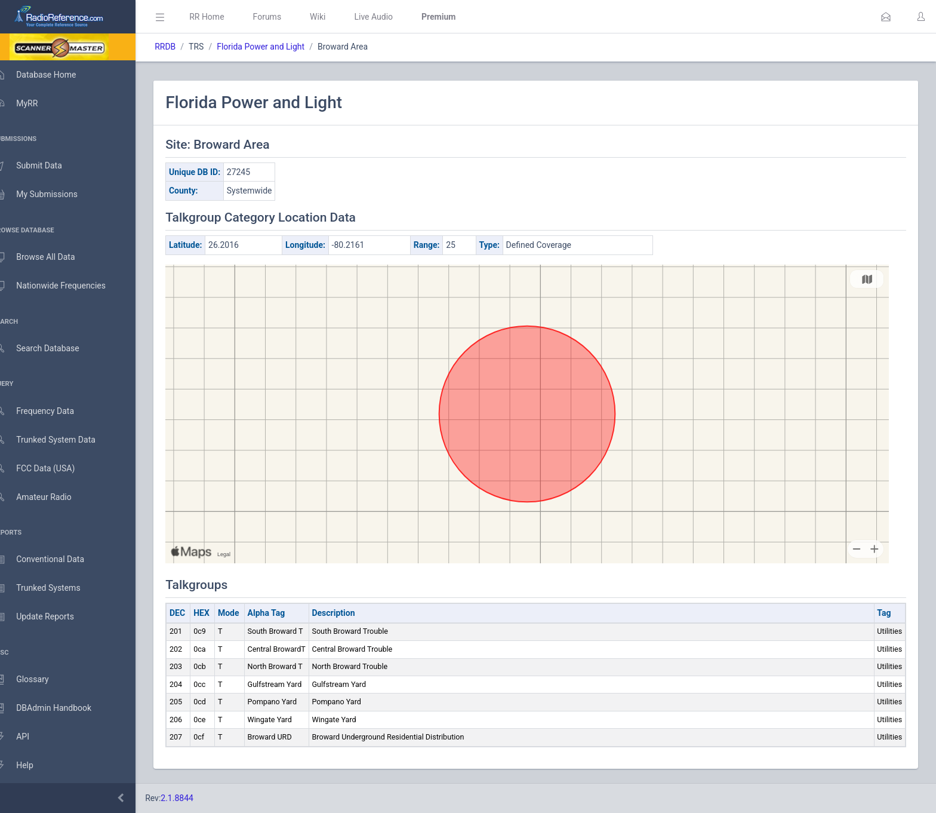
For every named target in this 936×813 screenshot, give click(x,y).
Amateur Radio (44, 497)
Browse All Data (46, 257)
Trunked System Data (56, 440)
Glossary (33, 679)
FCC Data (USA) (46, 469)
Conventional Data (50, 559)
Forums (284, 17)
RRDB (182, 46)
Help (25, 765)
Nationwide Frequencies (61, 286)
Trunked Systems (48, 588)
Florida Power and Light (278, 46)
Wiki (335, 17)
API (23, 737)
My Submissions (47, 194)
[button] (885, 17)
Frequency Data (45, 411)
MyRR (27, 103)
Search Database (48, 348)
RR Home (224, 17)
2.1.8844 (194, 798)
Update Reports (45, 617)
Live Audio (390, 17)
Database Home (46, 74)
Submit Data (39, 166)
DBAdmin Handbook (54, 708)
